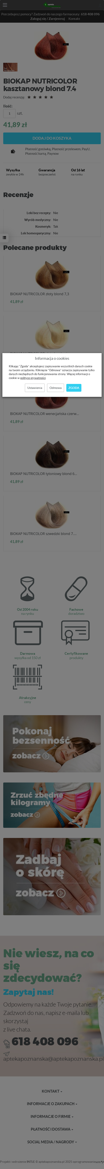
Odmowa (56, 388)
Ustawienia (34, 388)
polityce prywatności (33, 378)
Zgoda (73, 388)
